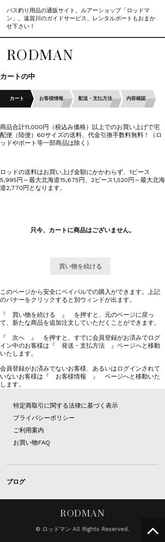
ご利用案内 (28, 430)
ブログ (16, 481)
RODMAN (40, 55)
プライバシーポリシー (44, 417)
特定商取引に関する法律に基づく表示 (65, 405)
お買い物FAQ (31, 442)
